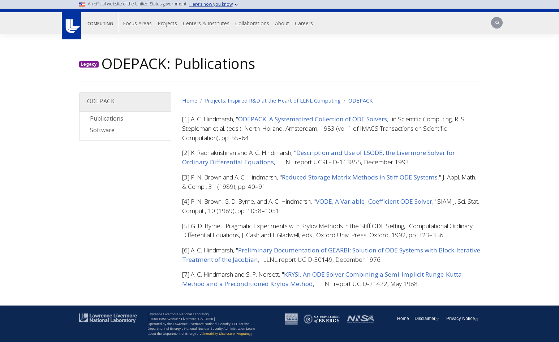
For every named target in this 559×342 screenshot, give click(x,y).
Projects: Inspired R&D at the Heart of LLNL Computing (273, 100)
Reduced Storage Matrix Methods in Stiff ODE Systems (360, 177)
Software (102, 130)
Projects (167, 23)
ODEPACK (360, 100)
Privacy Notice (463, 318)
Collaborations (252, 23)
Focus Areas (137, 23)
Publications (106, 118)
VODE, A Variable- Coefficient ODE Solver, (375, 201)
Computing (100, 24)
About (282, 23)
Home (189, 100)
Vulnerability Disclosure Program (226, 333)
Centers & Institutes (206, 23)
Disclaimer (427, 318)
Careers (304, 23)
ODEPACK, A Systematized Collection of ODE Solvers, (313, 119)
